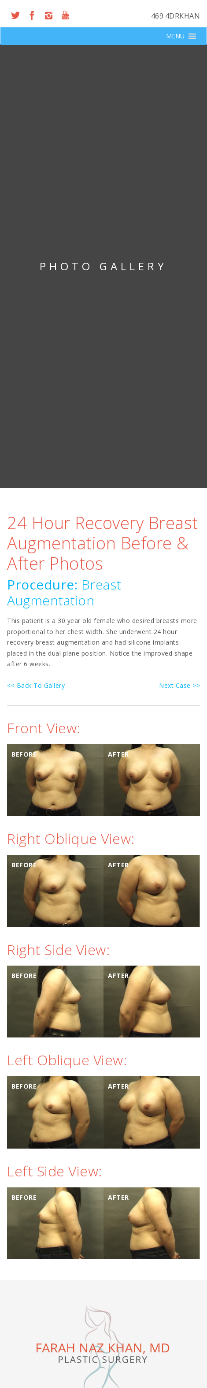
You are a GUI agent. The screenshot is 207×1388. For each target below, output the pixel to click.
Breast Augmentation (64, 592)
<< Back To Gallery (36, 685)
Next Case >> (179, 685)
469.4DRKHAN (175, 16)
